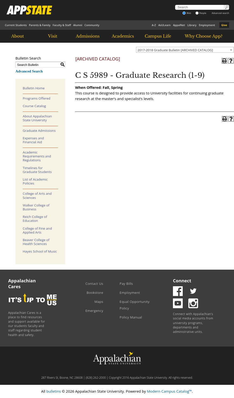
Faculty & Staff (62, 25)
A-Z (154, 25)
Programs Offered (36, 98)
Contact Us (94, 283)
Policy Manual (131, 317)
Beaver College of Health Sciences (36, 242)
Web (186, 13)
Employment (207, 25)
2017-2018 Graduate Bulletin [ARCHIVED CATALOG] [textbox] (175, 50)
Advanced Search (29, 71)
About (17, 36)
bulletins (53, 391)
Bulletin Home (34, 88)
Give (224, 25)
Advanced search (220, 13)
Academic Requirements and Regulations (37, 156)
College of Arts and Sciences (37, 195)
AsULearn (164, 25)
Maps (99, 301)
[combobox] (185, 50)
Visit (52, 36)
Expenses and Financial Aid (33, 140)
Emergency (94, 310)
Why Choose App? (203, 36)
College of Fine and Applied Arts (37, 230)
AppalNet (179, 25)
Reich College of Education (35, 218)
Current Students (16, 25)
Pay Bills (126, 283)
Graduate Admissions (39, 130)
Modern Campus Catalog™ (169, 391)
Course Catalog (34, 106)
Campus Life (158, 36)
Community (92, 25)
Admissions (88, 36)
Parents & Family (40, 25)
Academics (123, 36)
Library (191, 25)
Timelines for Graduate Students (37, 170)
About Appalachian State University (37, 118)
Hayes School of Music (40, 251)
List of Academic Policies (35, 181)
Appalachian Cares (22, 283)
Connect (182, 281)
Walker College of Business (36, 207)
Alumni (77, 25)
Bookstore (95, 292)
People (200, 13)
